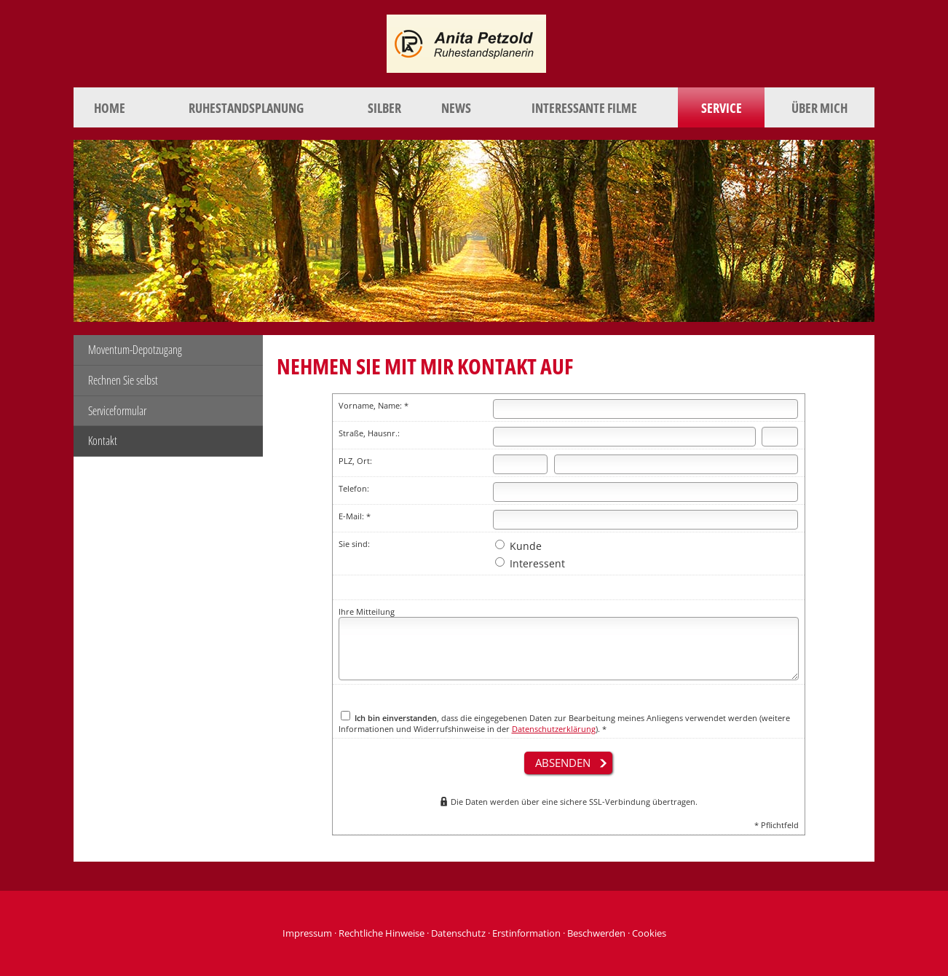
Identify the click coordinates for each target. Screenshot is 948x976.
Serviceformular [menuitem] (117, 411)
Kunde (518, 546)
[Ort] (676, 464)
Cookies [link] (649, 933)
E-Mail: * (355, 516)
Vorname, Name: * (373, 405)
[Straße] (624, 436)
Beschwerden (596, 933)
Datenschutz (458, 933)
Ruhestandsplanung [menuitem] (246, 108)
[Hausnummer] (780, 436)
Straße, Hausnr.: (369, 433)
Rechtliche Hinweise (381, 933)
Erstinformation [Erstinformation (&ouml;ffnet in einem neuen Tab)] (526, 933)
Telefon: (354, 488)
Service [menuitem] (721, 108)
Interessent (530, 563)
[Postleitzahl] (520, 464)
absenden (562, 762)
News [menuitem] (456, 108)
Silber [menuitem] (384, 108)
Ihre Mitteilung (367, 611)
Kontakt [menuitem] (102, 441)
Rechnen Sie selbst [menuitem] (123, 380)
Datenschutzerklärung (554, 728)
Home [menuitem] (109, 108)
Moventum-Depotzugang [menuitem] (135, 350)
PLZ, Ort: (355, 460)
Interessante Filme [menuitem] (584, 108)
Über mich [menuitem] (819, 108)
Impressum (307, 933)
